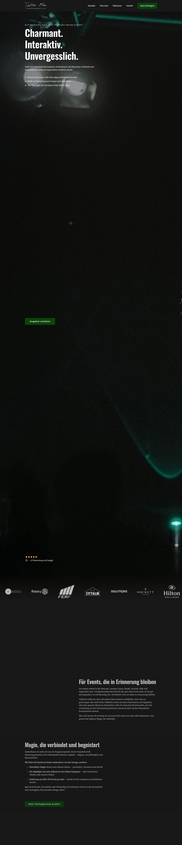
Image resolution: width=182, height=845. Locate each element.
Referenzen (117, 6)
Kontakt (129, 6)
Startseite (91, 6)
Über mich (104, 6)
